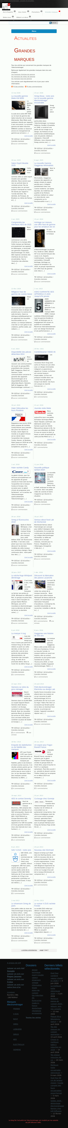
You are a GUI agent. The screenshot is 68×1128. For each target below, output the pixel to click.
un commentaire (42, 677)
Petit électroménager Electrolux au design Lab (44, 688)
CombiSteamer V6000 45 (44, 352)
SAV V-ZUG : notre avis (21, 850)
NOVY (15, 1019)
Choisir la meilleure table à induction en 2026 (56, 1045)
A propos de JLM (14, 963)
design (35, 970)
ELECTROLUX (18, 1045)
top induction (37, 995)
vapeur (35, 978)
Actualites (25, 139)
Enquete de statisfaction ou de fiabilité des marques (21, 747)
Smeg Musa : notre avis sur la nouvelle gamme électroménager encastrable (44, 99)
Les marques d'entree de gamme (23, 74)
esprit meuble (38, 975)
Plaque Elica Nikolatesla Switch (56, 1019)
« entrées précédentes (29, 950)
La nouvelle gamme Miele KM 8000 (19, 97)
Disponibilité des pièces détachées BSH (21, 353)
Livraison (11, 992)
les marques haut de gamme (21, 79)
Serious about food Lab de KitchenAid (44, 521)
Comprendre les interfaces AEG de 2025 (21, 223)
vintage (35, 983)
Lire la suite (28, 136)
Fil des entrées (18, 86)
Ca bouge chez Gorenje (44, 799)
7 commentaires (42, 447)
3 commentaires (42, 621)
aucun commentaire (20, 144)
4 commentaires (19, 788)
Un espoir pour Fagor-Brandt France (43, 746)
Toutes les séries (33, 1018)
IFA (33, 998)
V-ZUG (16, 1014)
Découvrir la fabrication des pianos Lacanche (44, 576)
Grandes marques (17, 141)
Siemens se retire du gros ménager (20, 688)
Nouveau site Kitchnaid (44, 850)
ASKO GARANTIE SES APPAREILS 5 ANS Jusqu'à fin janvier (44, 294)
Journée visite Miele (42, 408)
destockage (37, 1008)
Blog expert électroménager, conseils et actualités (17, 1)
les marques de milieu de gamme (23, 76)
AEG (15, 1039)
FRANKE (16, 1009)
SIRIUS (16, 1034)
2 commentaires (42, 397)
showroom (36, 980)
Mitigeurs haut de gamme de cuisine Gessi (21, 293)
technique (36, 972)
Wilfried (16, 139)
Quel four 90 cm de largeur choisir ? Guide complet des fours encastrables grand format (57, 1085)
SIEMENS (17, 1050)
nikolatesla (36, 1011)
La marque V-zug (18, 633)
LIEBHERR (17, 1029)
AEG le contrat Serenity (21, 799)
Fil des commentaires (34, 86)
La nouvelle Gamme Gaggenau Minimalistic (43, 164)
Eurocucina (36, 1001)
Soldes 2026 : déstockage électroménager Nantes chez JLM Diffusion (57, 1106)
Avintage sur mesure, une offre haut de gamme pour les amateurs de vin (44, 224)
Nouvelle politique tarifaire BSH (41, 469)
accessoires (37, 1013)
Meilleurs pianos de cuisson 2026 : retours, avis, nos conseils (57, 1004)
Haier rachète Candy (20, 468)
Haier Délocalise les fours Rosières (19, 409)
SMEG (15, 1024)
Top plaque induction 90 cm (56, 1057)
